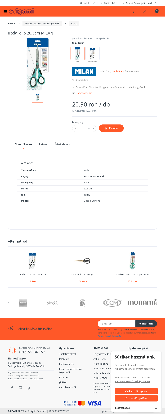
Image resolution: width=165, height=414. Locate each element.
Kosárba (111, 128)
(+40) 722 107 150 (32, 352)
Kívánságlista (80, 79)
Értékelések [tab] (62, 144)
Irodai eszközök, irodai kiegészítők (42, 23)
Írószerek (64, 358)
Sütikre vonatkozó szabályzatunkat (132, 381)
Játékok (63, 382)
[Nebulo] (23, 303)
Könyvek (63, 377)
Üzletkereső (87, 3)
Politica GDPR (101, 378)
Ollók (73, 23)
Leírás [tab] (43, 144)
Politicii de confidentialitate (109, 336)
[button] (108, 3)
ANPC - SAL (100, 358)
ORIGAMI (13, 411)
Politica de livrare (102, 368)
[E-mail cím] (117, 323)
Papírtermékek (66, 364)
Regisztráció (146, 323)
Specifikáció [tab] (23, 144)
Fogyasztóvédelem (103, 353)
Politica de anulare (103, 373)
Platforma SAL (101, 363)
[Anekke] (53, 303)
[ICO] (83, 303)
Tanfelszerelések (67, 353)
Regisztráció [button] (130, 3)
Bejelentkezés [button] (150, 3)
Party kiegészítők (67, 387)
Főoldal (11, 23)
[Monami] (142, 302)
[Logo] (21, 11)
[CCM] (112, 303)
